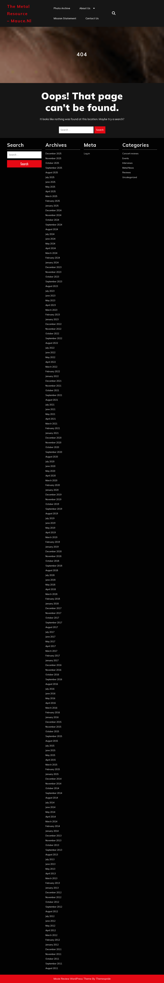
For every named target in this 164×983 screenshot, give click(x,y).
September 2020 (53, 452)
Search (100, 129)
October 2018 (52, 561)
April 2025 (50, 191)
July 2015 (49, 745)
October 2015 (52, 731)
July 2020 (49, 461)
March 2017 (51, 651)
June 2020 (50, 466)
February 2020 (52, 485)
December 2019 (53, 494)
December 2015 (53, 722)
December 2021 (53, 381)
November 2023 (53, 272)
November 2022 (53, 329)
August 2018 (51, 570)
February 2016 (52, 712)
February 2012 (52, 940)
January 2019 (52, 546)
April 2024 (50, 248)
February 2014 (52, 826)
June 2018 (50, 580)
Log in (87, 153)
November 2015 (53, 726)
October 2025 (52, 163)
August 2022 (51, 343)
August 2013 (51, 854)
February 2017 (52, 655)
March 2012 (51, 935)
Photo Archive (62, 8)
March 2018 (51, 594)
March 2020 (51, 480)
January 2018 (52, 603)
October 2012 (52, 902)
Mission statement (65, 18)
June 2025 (50, 182)
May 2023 (50, 300)
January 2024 (52, 262)
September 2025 (53, 168)
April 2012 (50, 930)
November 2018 (53, 556)
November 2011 (53, 954)
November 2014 (53, 783)
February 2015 (52, 769)
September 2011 (53, 963)
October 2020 (52, 447)
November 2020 (53, 442)
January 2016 (52, 717)
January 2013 (52, 887)
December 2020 (53, 437)
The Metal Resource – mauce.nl (19, 13)
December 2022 (53, 324)
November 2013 (53, 840)
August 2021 (51, 400)
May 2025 (50, 186)
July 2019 (49, 518)
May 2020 (50, 471)
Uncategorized (129, 177)
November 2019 (53, 499)
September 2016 (53, 679)
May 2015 (50, 755)
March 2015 (51, 764)
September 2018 (53, 565)
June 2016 (50, 693)
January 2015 (52, 774)
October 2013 (52, 845)
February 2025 (52, 201)
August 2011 (51, 968)
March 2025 (51, 196)
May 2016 (50, 698)
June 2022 (50, 352)
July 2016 (49, 689)
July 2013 (49, 859)
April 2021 (50, 418)
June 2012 (50, 921)
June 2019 (50, 523)
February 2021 (52, 428)
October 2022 (52, 333)
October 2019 (52, 504)
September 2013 (53, 850)
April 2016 (50, 703)
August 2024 (51, 229)
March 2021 (51, 423)
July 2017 (49, 632)
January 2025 (52, 205)
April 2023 (50, 305)
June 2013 (50, 864)
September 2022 (53, 338)
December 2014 (53, 778)
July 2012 (49, 916)
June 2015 (50, 750)
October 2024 (52, 220)
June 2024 (50, 238)
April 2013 (50, 873)
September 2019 (53, 509)
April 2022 (50, 362)
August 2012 (51, 911)
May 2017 (50, 641)
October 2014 (52, 788)
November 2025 (53, 158)
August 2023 (51, 286)
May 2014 (50, 812)
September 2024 (53, 224)
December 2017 (53, 608)
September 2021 (53, 395)
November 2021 (53, 385)
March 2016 (51, 708)
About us (84, 8)
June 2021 (50, 409)
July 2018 (49, 575)
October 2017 (52, 617)
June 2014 (50, 807)
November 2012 (53, 897)
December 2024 (53, 210)
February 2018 (52, 598)
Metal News (128, 168)
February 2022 (52, 371)
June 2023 (50, 295)
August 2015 (51, 741)
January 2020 (52, 490)
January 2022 (52, 376)
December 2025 (53, 153)
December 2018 (53, 551)
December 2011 (53, 949)
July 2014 (49, 802)
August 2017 (51, 627)
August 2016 (51, 684)
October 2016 (52, 674)
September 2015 (53, 736)
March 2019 (51, 537)
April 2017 (50, 646)
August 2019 (51, 513)
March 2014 (51, 821)
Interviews (127, 163)
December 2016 (53, 665)
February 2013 (52, 883)
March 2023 (51, 310)
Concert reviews (130, 153)
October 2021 (52, 390)
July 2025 (49, 177)
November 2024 (53, 215)
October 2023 (52, 276)
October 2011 (52, 958)
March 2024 (51, 253)
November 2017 (53, 613)
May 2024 (50, 243)
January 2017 (52, 660)
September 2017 (53, 622)
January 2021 (52, 433)
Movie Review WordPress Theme (72, 978)
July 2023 (49, 291)
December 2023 (53, 267)
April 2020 (50, 475)
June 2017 (50, 636)
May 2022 (50, 357)
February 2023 (52, 314)
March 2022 (51, 366)
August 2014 (51, 797)
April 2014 (50, 816)
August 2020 (51, 456)
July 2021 (49, 404)
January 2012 (52, 944)
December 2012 (53, 892)
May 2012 (50, 925)
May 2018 (50, 584)
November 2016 (53, 670)
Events (125, 158)
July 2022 (49, 348)
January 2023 (52, 319)
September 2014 (53, 793)
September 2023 (53, 281)
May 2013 (50, 869)
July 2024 (49, 234)
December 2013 (53, 835)
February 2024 (52, 257)
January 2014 (52, 831)
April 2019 (50, 532)
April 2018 (50, 589)
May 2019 (50, 528)
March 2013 (51, 878)
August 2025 (51, 172)
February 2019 (52, 542)
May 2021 (50, 414)
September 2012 (53, 906)
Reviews (126, 172)
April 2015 (50, 760)
